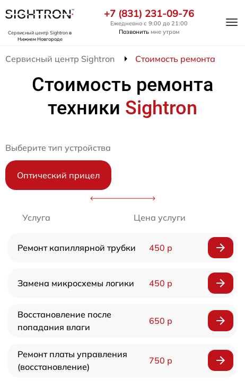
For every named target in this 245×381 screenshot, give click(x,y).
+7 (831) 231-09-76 (149, 14)
